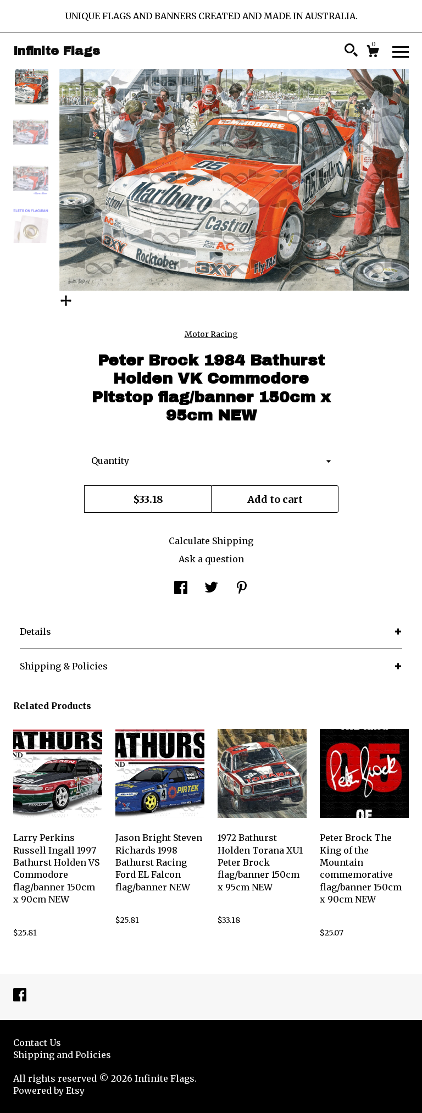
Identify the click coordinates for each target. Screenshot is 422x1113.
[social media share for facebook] (180, 588)
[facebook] (19, 995)
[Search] (351, 52)
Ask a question (211, 558)
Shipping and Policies (62, 1054)
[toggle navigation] (400, 51)
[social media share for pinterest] (241, 588)
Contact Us (37, 1042)
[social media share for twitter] (211, 588)
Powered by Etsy (49, 1090)
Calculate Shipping (211, 540)
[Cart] (373, 53)
